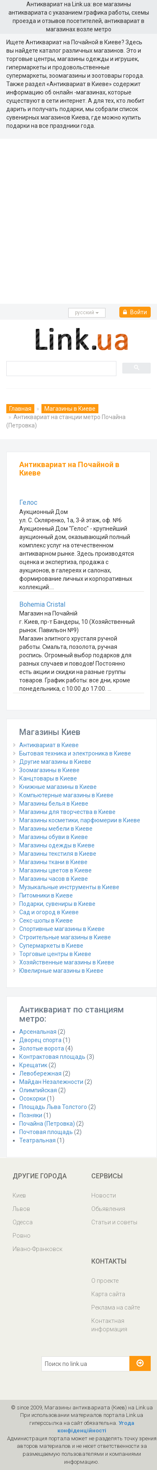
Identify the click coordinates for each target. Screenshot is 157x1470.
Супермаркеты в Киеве (51, 945)
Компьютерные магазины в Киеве (66, 795)
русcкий (87, 312)
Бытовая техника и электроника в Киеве (75, 753)
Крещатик (33, 1065)
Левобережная (40, 1073)
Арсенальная (38, 1031)
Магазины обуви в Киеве (53, 837)
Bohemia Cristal (42, 604)
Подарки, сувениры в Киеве (57, 903)
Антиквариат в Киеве (49, 745)
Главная (20, 408)
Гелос (28, 502)
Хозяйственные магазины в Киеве (66, 962)
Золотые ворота (41, 1048)
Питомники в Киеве (46, 895)
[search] (60, 368)
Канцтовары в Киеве (48, 778)
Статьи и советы (114, 1222)
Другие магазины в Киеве (55, 761)
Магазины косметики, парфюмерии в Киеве (79, 820)
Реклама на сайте (115, 1307)
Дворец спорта (40, 1040)
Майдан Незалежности (51, 1081)
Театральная (37, 1140)
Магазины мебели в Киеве (56, 828)
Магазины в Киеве (69, 408)
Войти (135, 312)
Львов (21, 1209)
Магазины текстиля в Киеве (57, 853)
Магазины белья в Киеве (53, 803)
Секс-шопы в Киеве (46, 920)
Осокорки (32, 1098)
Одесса (23, 1222)
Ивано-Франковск (37, 1249)
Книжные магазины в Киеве (58, 786)
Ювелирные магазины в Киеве (61, 970)
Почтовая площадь (46, 1132)
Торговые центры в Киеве (55, 954)
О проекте (104, 1280)
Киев (19, 1195)
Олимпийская (38, 1090)
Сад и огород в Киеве (49, 912)
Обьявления (108, 1209)
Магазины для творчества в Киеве (67, 812)
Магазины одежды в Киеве (57, 845)
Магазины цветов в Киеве (55, 870)
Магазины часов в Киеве (53, 878)
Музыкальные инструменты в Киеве (69, 887)
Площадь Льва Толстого (53, 1107)
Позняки (30, 1115)
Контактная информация (109, 1325)
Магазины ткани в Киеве (53, 862)
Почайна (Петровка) (47, 1123)
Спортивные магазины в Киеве (62, 929)
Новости (103, 1195)
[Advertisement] (78, 221)
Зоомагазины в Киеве (49, 770)
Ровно (22, 1235)
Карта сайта (108, 1294)
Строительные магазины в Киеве (65, 937)
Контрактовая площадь (52, 1056)
